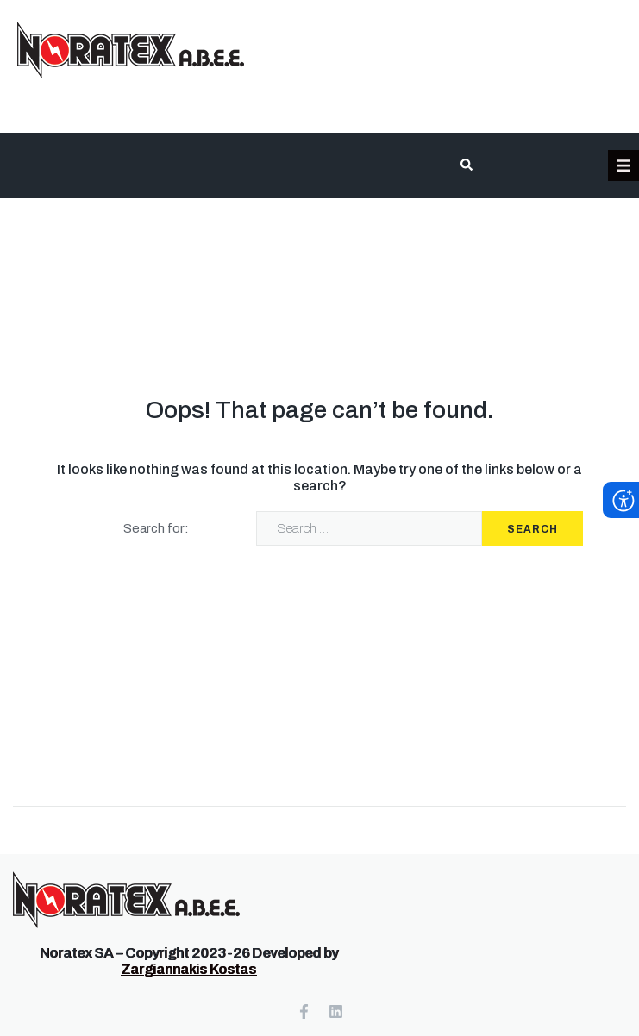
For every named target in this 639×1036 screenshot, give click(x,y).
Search (532, 529)
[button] (623, 165)
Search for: (156, 528)
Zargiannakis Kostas (188, 969)
